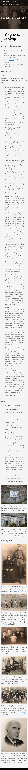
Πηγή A (15, 762)
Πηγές (12, 4)
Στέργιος (11, 60)
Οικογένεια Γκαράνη (8, 1)
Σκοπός (17, 4)
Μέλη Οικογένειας (5, 4)
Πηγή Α (16, 591)
